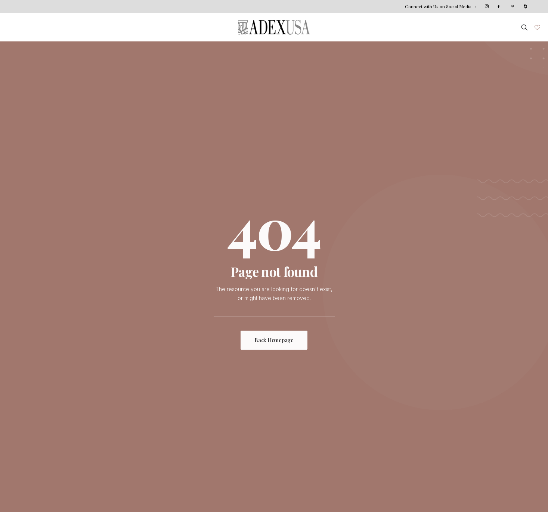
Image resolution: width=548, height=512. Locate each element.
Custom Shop (224, 404)
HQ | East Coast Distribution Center (396, 404)
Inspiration (76, 422)
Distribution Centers (232, 431)
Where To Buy (226, 422)
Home (71, 404)
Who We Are (151, 404)
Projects (74, 431)
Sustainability (152, 422)
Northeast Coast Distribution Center (396, 413)
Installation (221, 413)
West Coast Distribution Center (390, 422)
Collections (77, 413)
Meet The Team (155, 413)
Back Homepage (273, 218)
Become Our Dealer (377, 431)
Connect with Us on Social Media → (441, 6)
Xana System (83, 495)
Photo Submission (85, 441)
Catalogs (219, 441)
